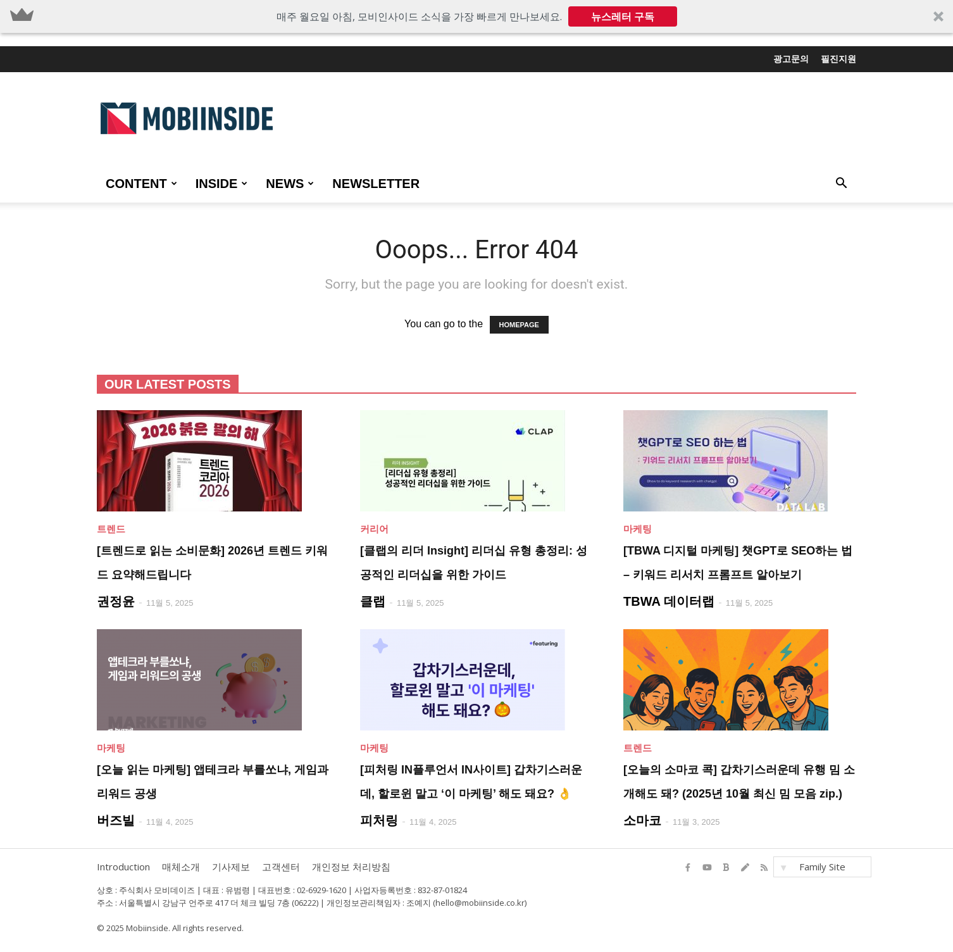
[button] (476, 16)
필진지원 (838, 59)
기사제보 (231, 866)
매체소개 (181, 866)
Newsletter (376, 184)
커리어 (374, 528)
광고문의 (791, 59)
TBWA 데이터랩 (668, 601)
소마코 (642, 820)
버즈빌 (116, 820)
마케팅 (637, 528)
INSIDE (222, 184)
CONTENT (141, 184)
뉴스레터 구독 (622, 16)
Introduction (123, 866)
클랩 (372, 601)
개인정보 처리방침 (351, 866)
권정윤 (116, 601)
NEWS (290, 184)
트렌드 (111, 528)
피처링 (379, 820)
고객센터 (281, 866)
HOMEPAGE (519, 325)
